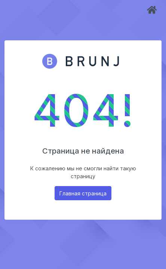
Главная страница (83, 193)
